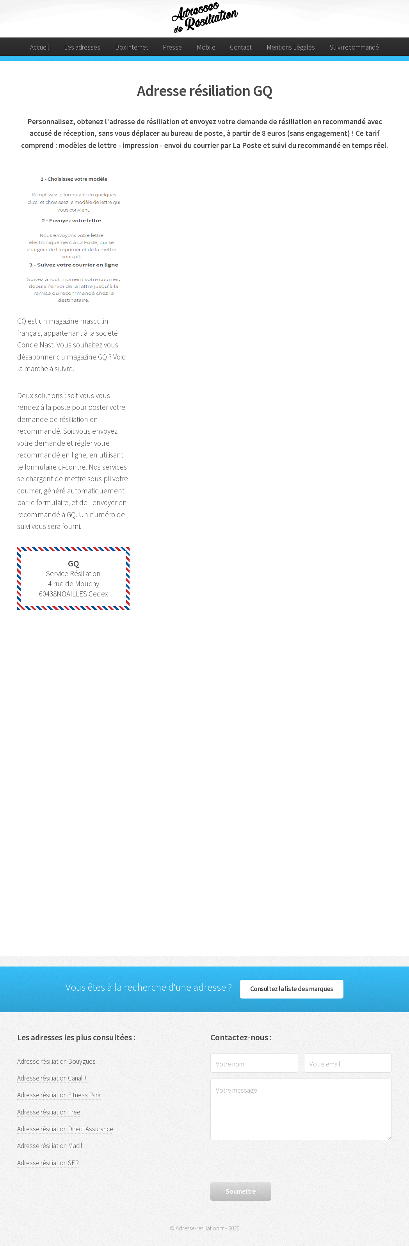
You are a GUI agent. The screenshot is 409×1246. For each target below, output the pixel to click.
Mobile (206, 47)
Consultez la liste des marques (291, 988)
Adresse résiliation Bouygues (56, 1061)
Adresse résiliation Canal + (52, 1078)
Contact (241, 47)
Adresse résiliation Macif (49, 1145)
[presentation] (269, 1161)
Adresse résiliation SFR (48, 1163)
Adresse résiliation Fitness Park (59, 1095)
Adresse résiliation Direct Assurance (65, 1129)
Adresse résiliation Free (48, 1112)
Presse (172, 47)
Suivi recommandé (354, 47)
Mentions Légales (291, 47)
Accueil (39, 47)
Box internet (131, 47)
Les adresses (82, 47)
